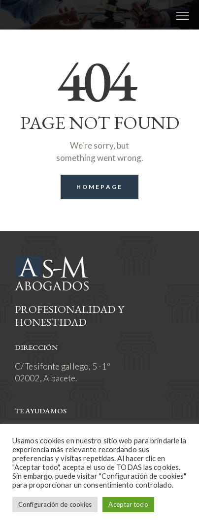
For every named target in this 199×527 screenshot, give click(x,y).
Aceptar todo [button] (128, 504)
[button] (182, 15)
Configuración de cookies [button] (55, 504)
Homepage (99, 186)
